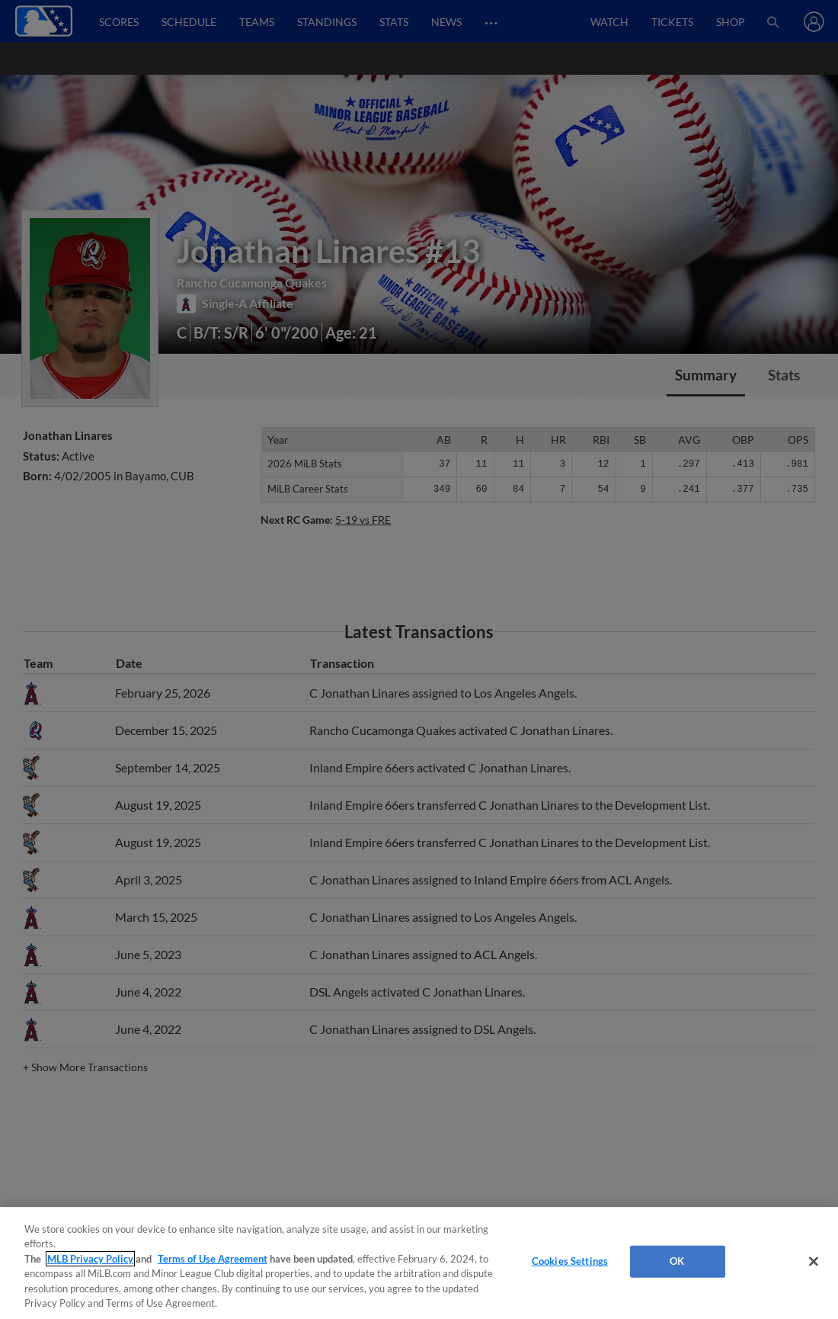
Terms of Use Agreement (212, 1259)
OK (677, 1261)
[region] (419, 1263)
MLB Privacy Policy (90, 1259)
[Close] (813, 1262)
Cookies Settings (570, 1261)
